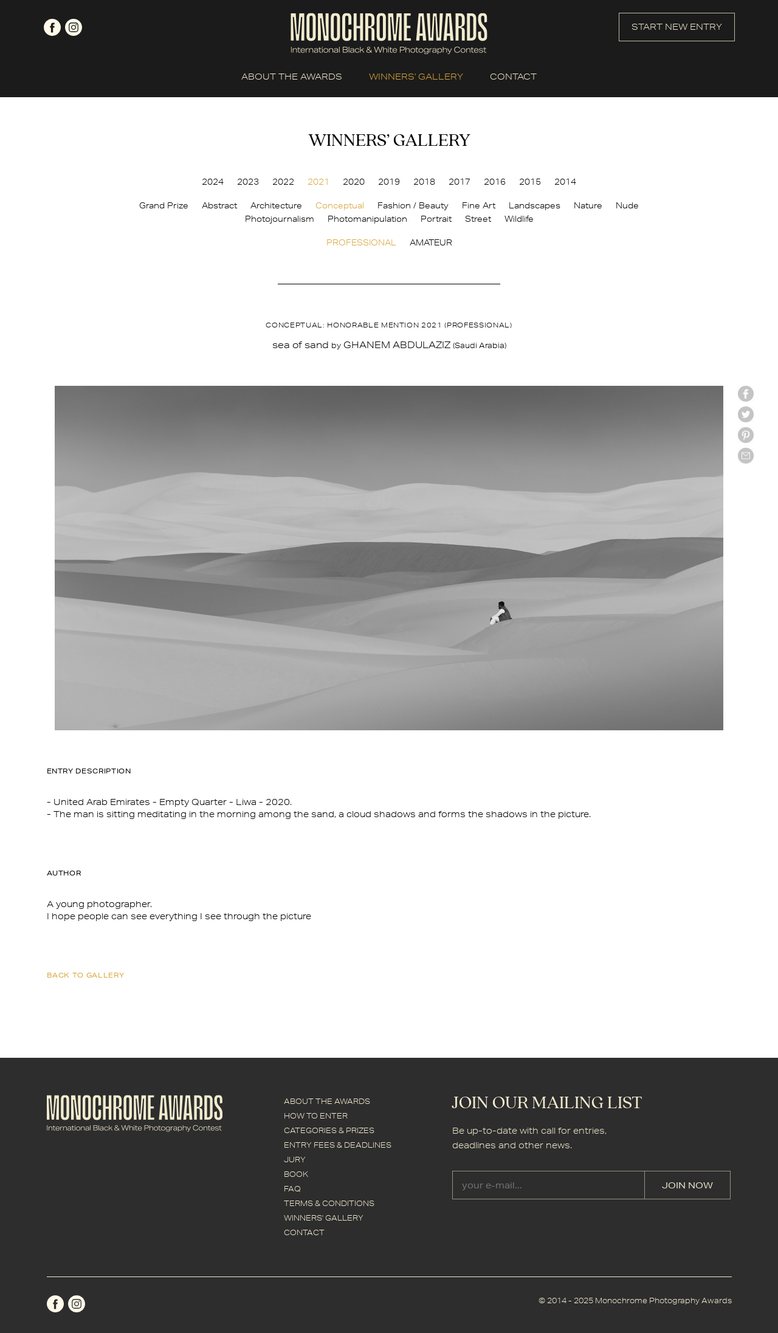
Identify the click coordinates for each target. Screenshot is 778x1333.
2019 (389, 181)
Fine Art (478, 205)
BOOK (296, 1174)
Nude (627, 205)
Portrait (436, 218)
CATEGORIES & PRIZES (329, 1130)
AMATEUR (431, 242)
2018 (424, 181)
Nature (588, 205)
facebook (52, 27)
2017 (459, 181)
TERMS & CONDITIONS (329, 1203)
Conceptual (339, 205)
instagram (73, 27)
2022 (283, 181)
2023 (248, 181)
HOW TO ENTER (316, 1116)
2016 (495, 181)
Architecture (276, 205)
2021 (318, 181)
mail (746, 456)
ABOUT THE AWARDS (291, 76)
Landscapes (534, 205)
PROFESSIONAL (361, 242)
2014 (565, 181)
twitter (746, 414)
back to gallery (86, 974)
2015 (530, 181)
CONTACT (513, 76)
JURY (295, 1159)
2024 (213, 181)
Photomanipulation (367, 218)
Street (478, 218)
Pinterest (746, 435)
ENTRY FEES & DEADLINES (337, 1145)
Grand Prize (163, 205)
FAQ (292, 1189)
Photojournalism (279, 218)
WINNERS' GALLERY (416, 76)
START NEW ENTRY (677, 26)
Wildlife (519, 218)
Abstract (219, 205)
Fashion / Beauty (413, 205)
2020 (354, 181)
